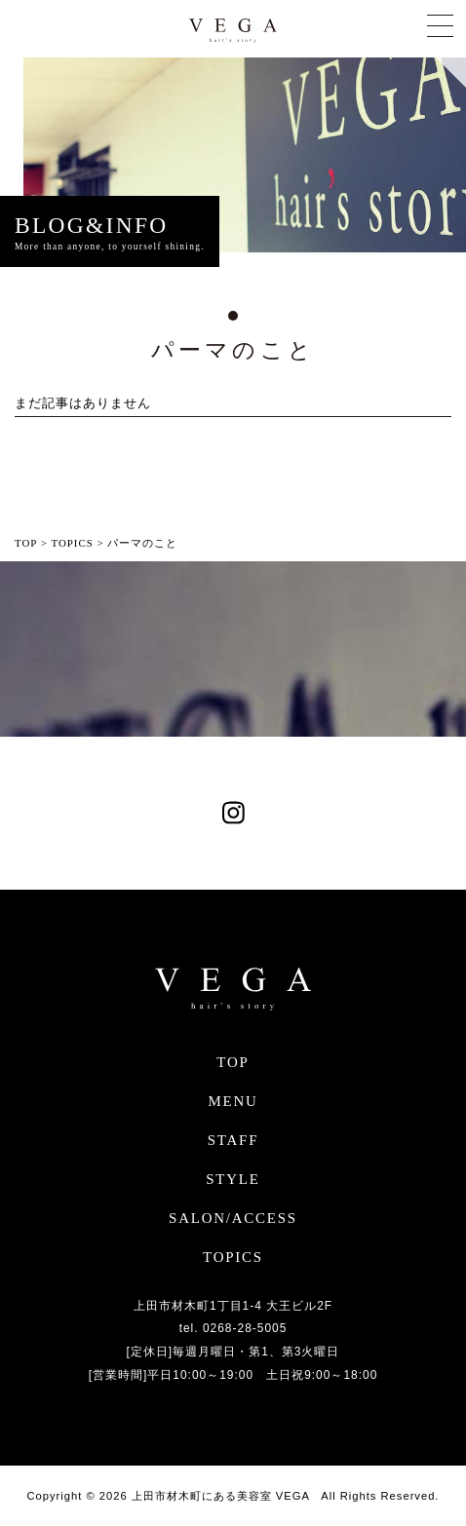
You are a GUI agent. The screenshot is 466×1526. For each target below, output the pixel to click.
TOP (232, 1062)
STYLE (232, 1179)
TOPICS (233, 1257)
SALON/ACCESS (233, 1218)
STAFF (233, 1140)
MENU (232, 1101)
